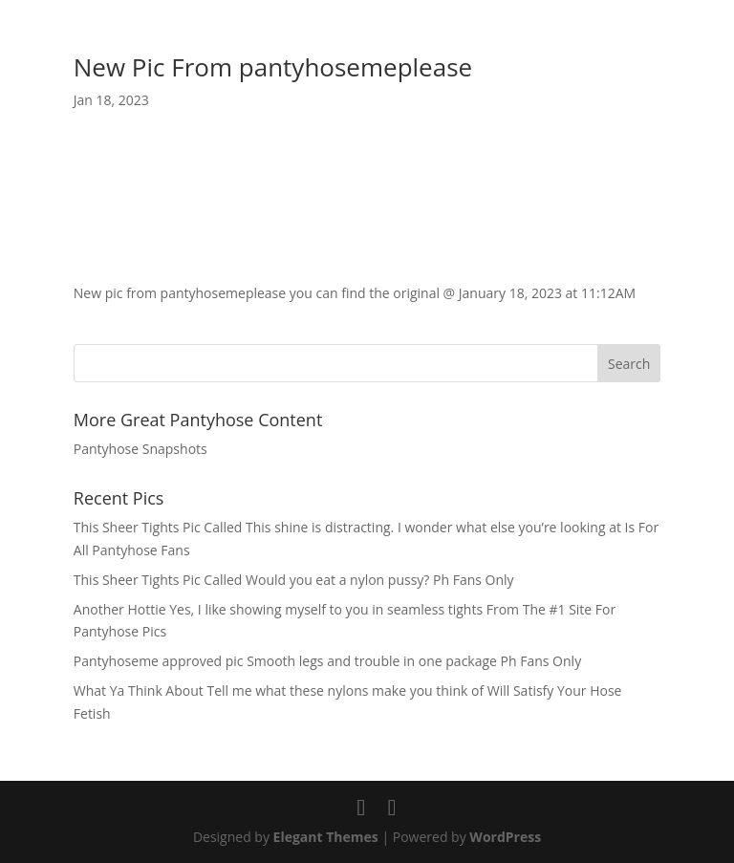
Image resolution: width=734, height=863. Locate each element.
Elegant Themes (325, 837)
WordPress (505, 837)
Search (629, 364)
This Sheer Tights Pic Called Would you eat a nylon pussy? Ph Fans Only (294, 580)
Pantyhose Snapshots (140, 449)
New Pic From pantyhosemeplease (273, 67)
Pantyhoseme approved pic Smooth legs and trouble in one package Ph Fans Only (327, 661)
